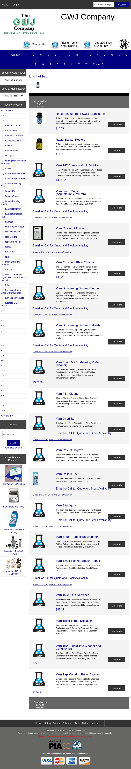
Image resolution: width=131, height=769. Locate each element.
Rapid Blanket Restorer (71, 139)
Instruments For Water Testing (13, 521)
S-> (2, 390)
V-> (2, 405)
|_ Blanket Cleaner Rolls (13, 178)
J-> (2, 345)
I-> (2, 340)
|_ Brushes (6, 269)
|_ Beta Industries (10, 150)
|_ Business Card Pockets (10, 304)
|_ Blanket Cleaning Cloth (11, 184)
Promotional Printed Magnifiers (13, 566)
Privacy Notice (81, 723)
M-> (3, 360)
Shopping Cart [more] (13, 72)
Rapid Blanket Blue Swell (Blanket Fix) (81, 113)
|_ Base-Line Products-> (13, 135)
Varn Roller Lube (67, 474)
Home (5, 4)
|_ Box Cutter (8, 251)
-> (2, 120)
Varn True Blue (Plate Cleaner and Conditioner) (78, 647)
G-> (3, 330)
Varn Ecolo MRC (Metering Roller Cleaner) (78, 364)
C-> (2, 310)
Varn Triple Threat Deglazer (74, 620)
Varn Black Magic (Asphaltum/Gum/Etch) (71, 193)
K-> (2, 350)
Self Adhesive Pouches (14, 475)
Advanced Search (13, 447)
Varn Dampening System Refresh (78, 325)
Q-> (3, 380)
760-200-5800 (103, 42)
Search (13, 424)
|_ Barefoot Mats (9, 130)
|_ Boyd (5, 257)
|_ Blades (6, 168)
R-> (2, 385)
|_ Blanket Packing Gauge (10, 202)
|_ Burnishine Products (12, 298)
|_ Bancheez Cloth (10, 125)
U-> (2, 400)
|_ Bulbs (5, 285)
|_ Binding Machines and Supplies (13, 162)
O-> (3, 370)
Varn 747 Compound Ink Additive (77, 165)
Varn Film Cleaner (67, 393)
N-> (2, 365)
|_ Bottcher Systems (11, 241)
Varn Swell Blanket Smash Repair (78, 560)
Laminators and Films (13, 498)
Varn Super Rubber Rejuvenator (77, 536)
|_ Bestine (6, 145)
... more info (117, 124)
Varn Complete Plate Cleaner (75, 262)
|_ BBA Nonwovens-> (12, 140)
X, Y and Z (98, 64)
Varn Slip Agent (66, 505)
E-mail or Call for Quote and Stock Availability (52, 218)
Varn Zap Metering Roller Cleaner (78, 674)
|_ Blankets (7, 221)
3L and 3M (15, 55)
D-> (2, 315)
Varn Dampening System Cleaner (78, 288)
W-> (3, 410)
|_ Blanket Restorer (11, 209)
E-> (2, 320)
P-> (2, 375)
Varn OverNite (65, 418)
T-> (2, 395)
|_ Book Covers (9, 237)
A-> (2, 115)
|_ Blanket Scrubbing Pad (11, 215)
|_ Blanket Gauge (10, 196)
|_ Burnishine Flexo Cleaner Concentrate (11, 291)
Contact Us (97, 723)
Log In (16, 4)
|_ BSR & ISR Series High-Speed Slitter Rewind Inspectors (13, 277)
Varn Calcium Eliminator (71, 228)
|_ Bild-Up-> (7, 155)
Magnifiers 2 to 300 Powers (13, 545)
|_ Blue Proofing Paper (12, 226)
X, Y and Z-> (7, 415)
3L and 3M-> (7, 110)
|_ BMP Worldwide (10, 231)
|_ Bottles (6, 246)
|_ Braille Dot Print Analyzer (10, 263)
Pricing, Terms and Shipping (58, 723)
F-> (2, 325)
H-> (2, 335)
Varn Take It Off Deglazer (72, 595)
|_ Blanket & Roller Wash (13, 173)
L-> (2, 355)
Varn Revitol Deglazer (70, 450)
